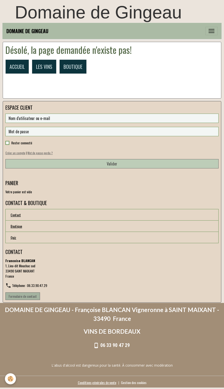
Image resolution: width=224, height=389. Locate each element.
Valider (112, 164)
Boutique (16, 226)
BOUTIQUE (73, 66)
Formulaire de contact (23, 296)
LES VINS (44, 66)
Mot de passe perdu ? (40, 153)
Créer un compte (15, 153)
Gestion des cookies (133, 382)
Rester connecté (21, 142)
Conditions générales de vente (97, 382)
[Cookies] (10, 378)
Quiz (13, 237)
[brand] (27, 31)
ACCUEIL (17, 66)
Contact (16, 214)
